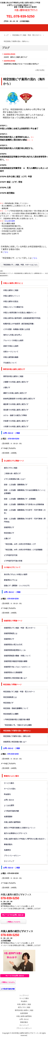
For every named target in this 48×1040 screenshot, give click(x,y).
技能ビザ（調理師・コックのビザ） (17, 586)
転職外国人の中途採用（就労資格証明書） (19, 324)
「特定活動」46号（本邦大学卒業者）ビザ (20, 544)
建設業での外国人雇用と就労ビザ (15, 404)
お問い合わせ (9, 800)
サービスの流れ (10, 789)
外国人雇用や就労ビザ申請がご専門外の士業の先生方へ (25, 839)
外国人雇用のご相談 (10, 290)
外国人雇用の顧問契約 (12, 822)
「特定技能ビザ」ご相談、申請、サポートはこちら (20, 265)
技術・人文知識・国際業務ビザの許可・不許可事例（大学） (25, 511)
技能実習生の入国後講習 (13, 672)
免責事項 (7, 850)
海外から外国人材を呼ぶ (12, 335)
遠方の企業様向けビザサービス (15, 833)
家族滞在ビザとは (10, 580)
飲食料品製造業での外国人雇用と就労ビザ (19, 399)
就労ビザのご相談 (10, 468)
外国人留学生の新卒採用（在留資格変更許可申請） (22, 318)
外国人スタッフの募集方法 (13, 307)
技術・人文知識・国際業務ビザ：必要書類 (20, 499)
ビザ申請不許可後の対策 (15, 561)
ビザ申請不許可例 (10, 555)
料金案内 (7, 794)
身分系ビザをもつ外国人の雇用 (15, 574)
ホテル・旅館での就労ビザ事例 (15, 415)
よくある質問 (9, 805)
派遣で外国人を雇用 (10, 346)
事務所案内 (8, 844)
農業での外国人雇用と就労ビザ (15, 393)
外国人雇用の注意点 (11, 301)
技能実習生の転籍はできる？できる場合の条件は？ (21, 64)
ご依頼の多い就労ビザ (12, 473)
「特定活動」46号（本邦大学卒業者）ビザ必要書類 (23, 550)
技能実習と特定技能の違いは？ (15, 678)
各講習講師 (8, 817)
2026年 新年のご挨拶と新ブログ (15, 57)
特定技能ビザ (9, 533)
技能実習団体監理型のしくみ (15, 650)
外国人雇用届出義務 (10, 357)
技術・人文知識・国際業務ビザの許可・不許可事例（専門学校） (25, 520)
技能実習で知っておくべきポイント (17, 667)
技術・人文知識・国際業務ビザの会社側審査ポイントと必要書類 (25, 491)
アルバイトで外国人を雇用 (13, 340)
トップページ (24, 995)
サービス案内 (9, 783)
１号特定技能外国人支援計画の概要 (16, 719)
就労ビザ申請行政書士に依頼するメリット (20, 828)
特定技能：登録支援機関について (15, 708)
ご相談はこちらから (13, 922)
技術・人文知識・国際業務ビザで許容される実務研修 (24, 504)
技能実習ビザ (9, 527)
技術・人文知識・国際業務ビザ (15, 485)
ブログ (6, 47)
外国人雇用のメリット (11, 296)
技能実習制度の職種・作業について (17, 656)
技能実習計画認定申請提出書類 (15, 661)
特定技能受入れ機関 (10, 714)
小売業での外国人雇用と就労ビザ (15, 427)
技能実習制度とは (10, 633)
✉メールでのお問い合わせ (13, 915)
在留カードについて (10, 352)
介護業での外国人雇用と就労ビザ (15, 382)
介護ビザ (6, 387)
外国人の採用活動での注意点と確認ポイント (20, 313)
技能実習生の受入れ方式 (13, 645)
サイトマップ (9, 861)
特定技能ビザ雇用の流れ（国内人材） (17, 736)
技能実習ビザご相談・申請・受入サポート (20, 628)
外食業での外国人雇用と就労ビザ (15, 421)
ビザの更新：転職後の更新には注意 (16, 329)
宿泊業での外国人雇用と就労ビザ (15, 410)
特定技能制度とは (10, 697)
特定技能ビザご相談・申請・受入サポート (19, 692)
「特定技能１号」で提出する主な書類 (17, 725)
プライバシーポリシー (12, 856)
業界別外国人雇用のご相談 (13, 376)
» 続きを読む (40, 70)
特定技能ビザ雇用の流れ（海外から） (17, 731)
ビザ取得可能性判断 (11, 811)
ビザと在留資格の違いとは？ (15, 479)
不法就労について (10, 363)
